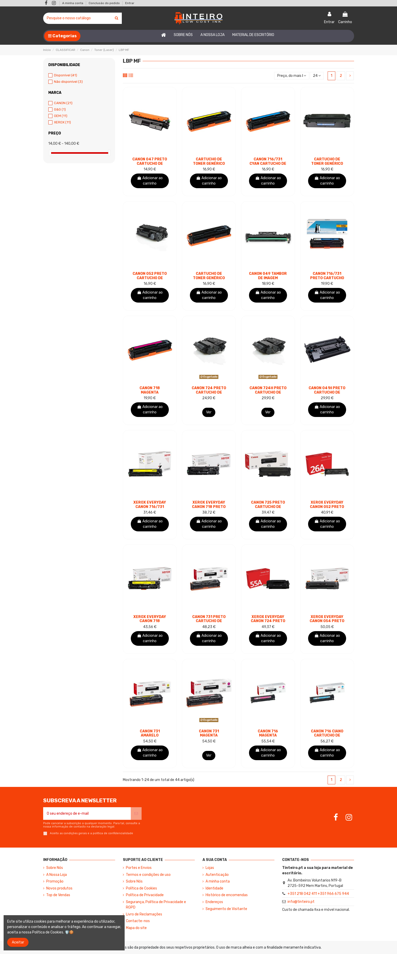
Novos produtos (59, 888)
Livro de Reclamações (144, 914)
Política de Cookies (141, 888)
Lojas (210, 868)
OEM (60, 116)
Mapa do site (136, 928)
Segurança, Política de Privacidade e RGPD (156, 905)
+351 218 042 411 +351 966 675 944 (318, 894)
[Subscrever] (136, 813)
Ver (208, 412)
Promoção (54, 881)
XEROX (62, 122)
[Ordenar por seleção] (291, 75)
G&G (60, 109)
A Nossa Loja (56, 875)
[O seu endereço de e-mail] (87, 813)
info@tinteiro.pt (301, 902)
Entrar (129, 3)
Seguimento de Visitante (226, 909)
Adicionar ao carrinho (150, 181)
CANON (63, 103)
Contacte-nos (138, 921)
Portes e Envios (139, 868)
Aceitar (18, 942)
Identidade (214, 888)
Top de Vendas (58, 895)
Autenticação (217, 875)
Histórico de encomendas (227, 895)
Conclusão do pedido (105, 3)
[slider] (50, 153)
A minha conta (73, 3)
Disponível (65, 75)
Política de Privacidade (145, 895)
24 (317, 76)
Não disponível (68, 82)
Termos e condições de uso (148, 875)
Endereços (214, 902)
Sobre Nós (54, 868)
